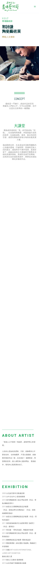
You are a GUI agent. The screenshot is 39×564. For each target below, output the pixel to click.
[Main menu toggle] (35, 6)
